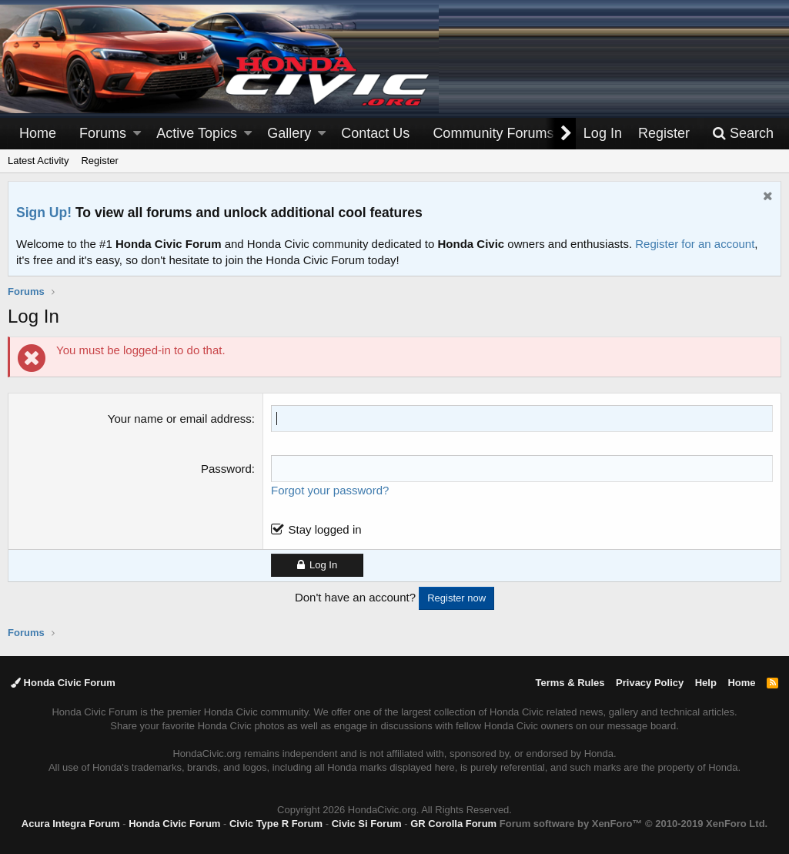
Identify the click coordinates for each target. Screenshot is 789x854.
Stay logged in (324, 529)
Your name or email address (180, 418)
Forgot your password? (330, 490)
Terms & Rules (569, 682)
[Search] (742, 133)
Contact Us (375, 133)
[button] (137, 133)
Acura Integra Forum (71, 823)
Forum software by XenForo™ (633, 823)
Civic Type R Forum (276, 823)
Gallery (289, 133)
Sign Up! (44, 212)
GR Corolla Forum (453, 823)
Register (99, 160)
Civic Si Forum (367, 823)
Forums (102, 133)
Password (226, 468)
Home (37, 133)
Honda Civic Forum (63, 682)
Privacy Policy (650, 682)
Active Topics (196, 133)
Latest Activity (38, 160)
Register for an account (694, 243)
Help (706, 682)
